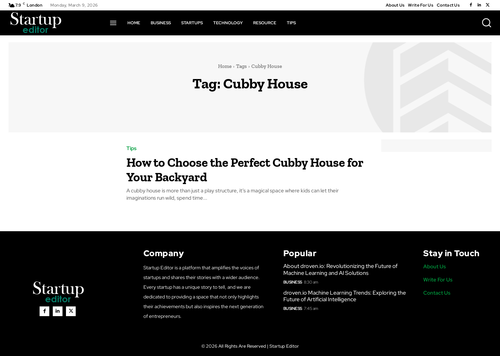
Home (225, 66)
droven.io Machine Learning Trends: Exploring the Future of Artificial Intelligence (344, 296)
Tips (131, 148)
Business (292, 282)
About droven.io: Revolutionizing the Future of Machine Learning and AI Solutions (340, 269)
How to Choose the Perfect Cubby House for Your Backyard (232, 169)
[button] (486, 22)
